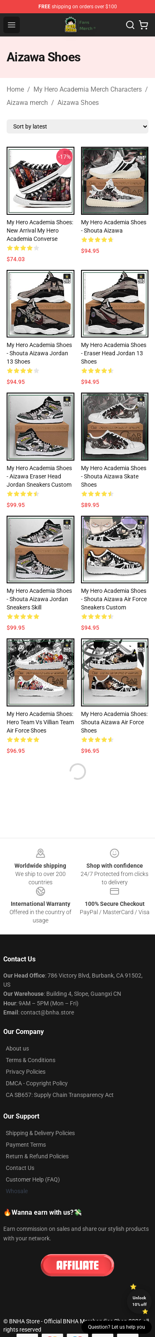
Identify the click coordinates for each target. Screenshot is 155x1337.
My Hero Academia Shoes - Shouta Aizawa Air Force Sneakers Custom (114, 599)
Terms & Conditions (30, 1060)
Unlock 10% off (139, 1301)
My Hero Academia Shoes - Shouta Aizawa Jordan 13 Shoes (39, 353)
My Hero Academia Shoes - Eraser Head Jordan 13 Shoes (113, 353)
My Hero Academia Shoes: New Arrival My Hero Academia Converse (40, 230)
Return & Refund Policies (37, 1156)
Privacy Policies (25, 1071)
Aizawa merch (27, 103)
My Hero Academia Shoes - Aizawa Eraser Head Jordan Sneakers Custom (39, 476)
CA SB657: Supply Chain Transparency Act (60, 1095)
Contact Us (20, 1168)
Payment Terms (26, 1144)
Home (15, 89)
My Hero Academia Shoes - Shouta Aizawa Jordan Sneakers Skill (39, 599)
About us (17, 1048)
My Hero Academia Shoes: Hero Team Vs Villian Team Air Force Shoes (40, 722)
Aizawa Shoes (78, 103)
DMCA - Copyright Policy (37, 1083)
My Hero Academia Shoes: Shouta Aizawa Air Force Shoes (114, 722)
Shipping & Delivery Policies (40, 1133)
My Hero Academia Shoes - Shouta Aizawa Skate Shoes (113, 476)
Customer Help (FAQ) (33, 1179)
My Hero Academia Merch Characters (87, 89)
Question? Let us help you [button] (116, 1327)
